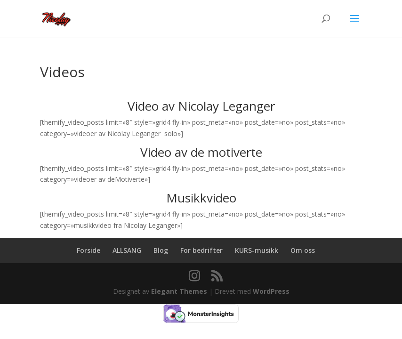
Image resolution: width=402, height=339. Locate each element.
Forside (88, 250)
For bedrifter (201, 250)
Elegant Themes (179, 291)
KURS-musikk (256, 250)
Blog (160, 250)
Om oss (302, 250)
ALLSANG (127, 250)
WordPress (271, 291)
